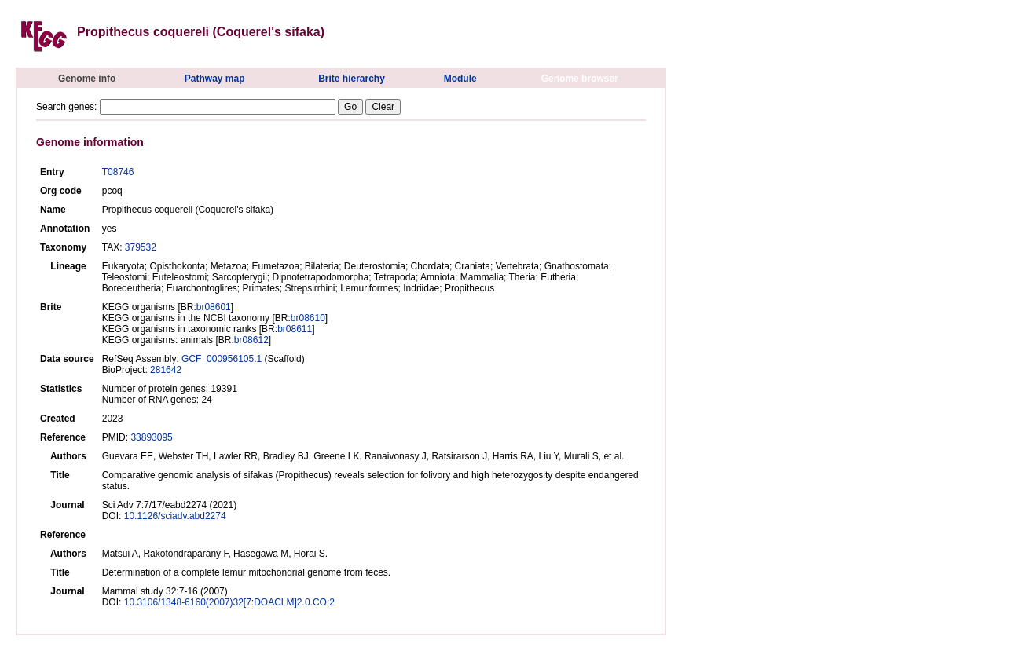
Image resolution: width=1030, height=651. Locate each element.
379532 (140, 247)
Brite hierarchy (351, 78)
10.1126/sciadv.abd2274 (175, 515)
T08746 (118, 171)
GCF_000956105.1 (221, 358)
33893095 (151, 437)
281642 (165, 369)
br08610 (308, 318)
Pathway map (215, 78)
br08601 (213, 307)
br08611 (294, 329)
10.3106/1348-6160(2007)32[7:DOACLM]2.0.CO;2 (229, 602)
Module (460, 78)
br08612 (251, 340)
